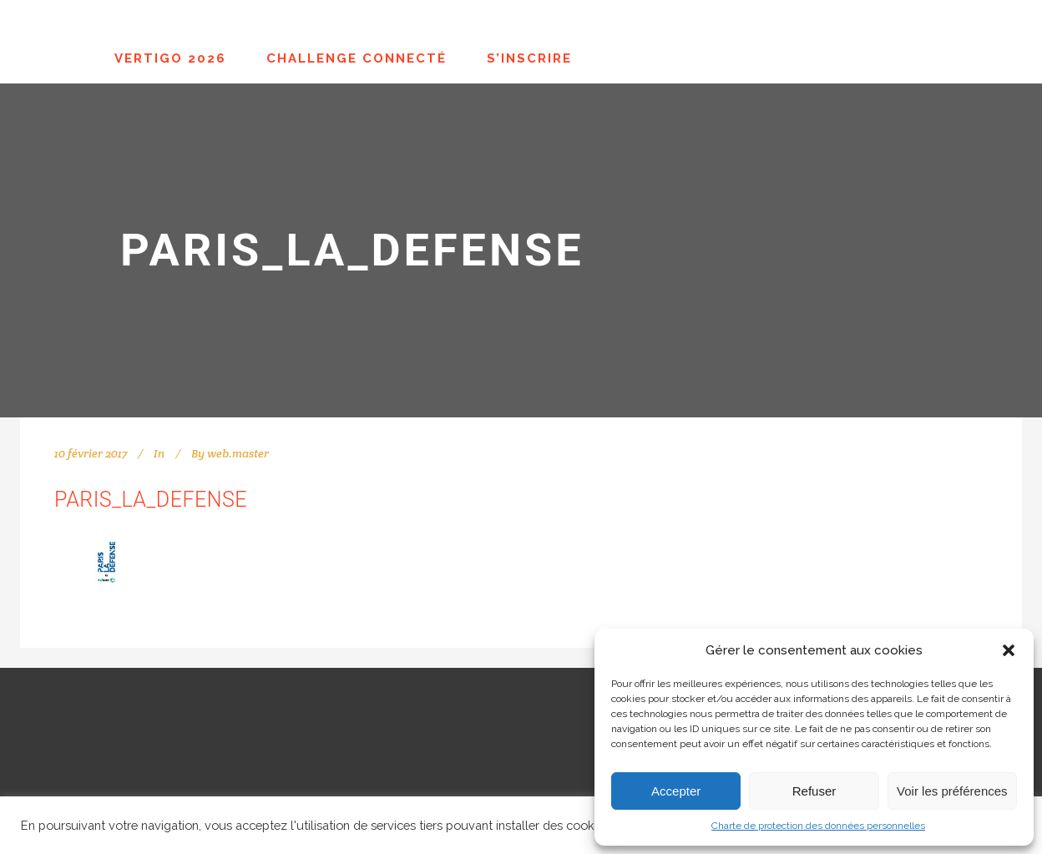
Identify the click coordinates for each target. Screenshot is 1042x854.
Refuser (814, 791)
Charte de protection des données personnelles (818, 825)
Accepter (676, 791)
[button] (1008, 650)
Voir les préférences (952, 791)
